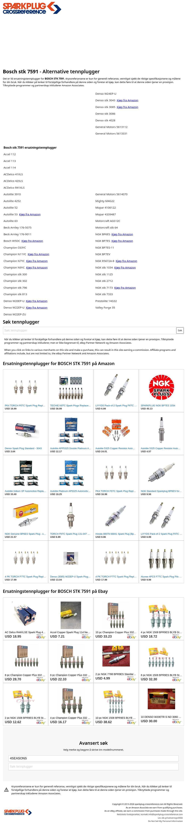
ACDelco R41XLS (13, 187)
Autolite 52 (10, 207)
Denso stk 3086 (105, 113)
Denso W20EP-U (13, 301)
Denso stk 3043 (105, 100)
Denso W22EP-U (13, 307)
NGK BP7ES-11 (104, 247)
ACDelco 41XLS (13, 174)
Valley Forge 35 (105, 307)
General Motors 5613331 (111, 133)
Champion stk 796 (15, 287)
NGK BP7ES (102, 241)
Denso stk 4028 (105, 120)
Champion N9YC (14, 267)
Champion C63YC (14, 247)
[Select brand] (93, 758)
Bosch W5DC (12, 241)
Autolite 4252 (12, 201)
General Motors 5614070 (111, 194)
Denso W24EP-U (105, 93)
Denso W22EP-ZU (14, 314)
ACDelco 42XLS (13, 181)
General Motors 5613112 (111, 127)
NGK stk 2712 (104, 281)
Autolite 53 (10, 214)
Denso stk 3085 (105, 107)
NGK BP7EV (102, 254)
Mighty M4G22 (105, 201)
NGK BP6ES (102, 234)
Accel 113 (9, 161)
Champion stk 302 (15, 281)
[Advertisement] (93, 40)
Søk (180, 330)
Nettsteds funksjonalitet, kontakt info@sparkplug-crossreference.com (150, 814)
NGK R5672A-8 (104, 261)
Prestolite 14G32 (106, 301)
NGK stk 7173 (104, 287)
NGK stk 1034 (104, 267)
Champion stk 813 (15, 294)
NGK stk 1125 (104, 274)
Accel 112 (9, 154)
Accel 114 (9, 167)
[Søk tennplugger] (90, 330)
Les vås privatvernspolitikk (170, 817)
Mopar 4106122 (105, 207)
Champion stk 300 (15, 274)
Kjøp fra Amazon (30, 214)
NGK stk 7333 (104, 294)
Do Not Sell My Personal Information (165, 821)
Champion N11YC (14, 254)
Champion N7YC (14, 261)
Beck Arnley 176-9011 (17, 234)
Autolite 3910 (12, 194)
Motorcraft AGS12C (107, 221)
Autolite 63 (10, 221)
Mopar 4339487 (105, 214)
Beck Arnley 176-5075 (17, 227)
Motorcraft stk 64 (106, 227)
